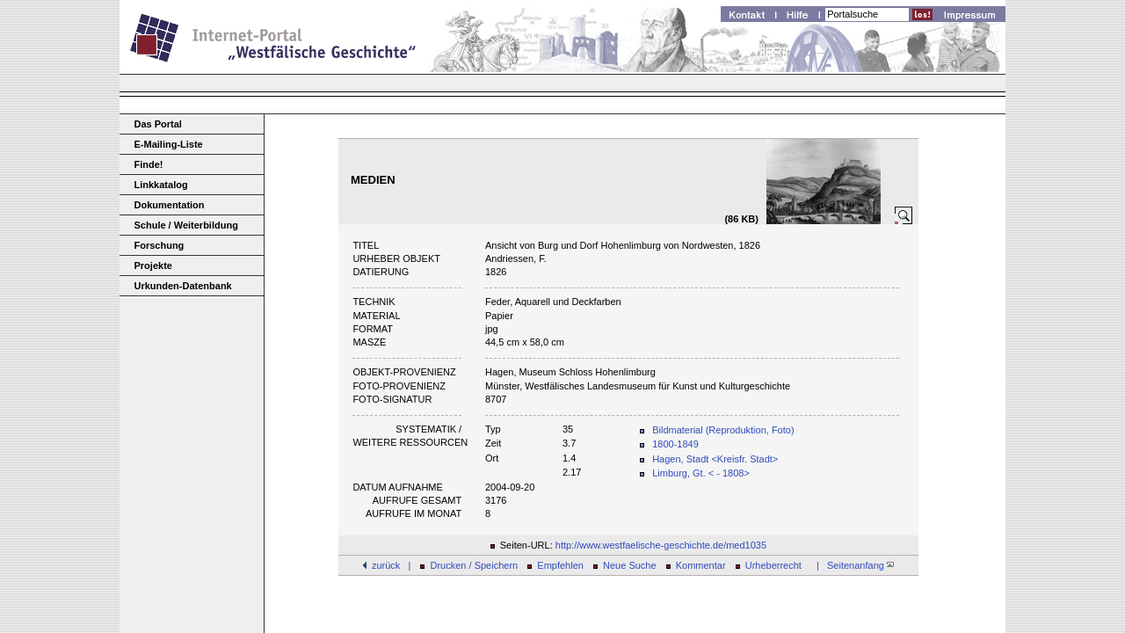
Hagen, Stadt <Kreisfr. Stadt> (715, 459)
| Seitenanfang (852, 565)
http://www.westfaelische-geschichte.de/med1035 (660, 545)
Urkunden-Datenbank (183, 285)
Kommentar (701, 565)
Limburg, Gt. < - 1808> (701, 473)
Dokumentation (169, 205)
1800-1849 (675, 444)
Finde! (148, 164)
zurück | (391, 565)
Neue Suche (630, 565)
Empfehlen (560, 565)
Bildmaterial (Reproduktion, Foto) (723, 430)
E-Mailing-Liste (168, 144)
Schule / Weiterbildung (186, 225)
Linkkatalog (161, 184)
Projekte (153, 265)
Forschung (159, 245)
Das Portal (158, 124)
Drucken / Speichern (475, 565)
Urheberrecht (773, 565)
